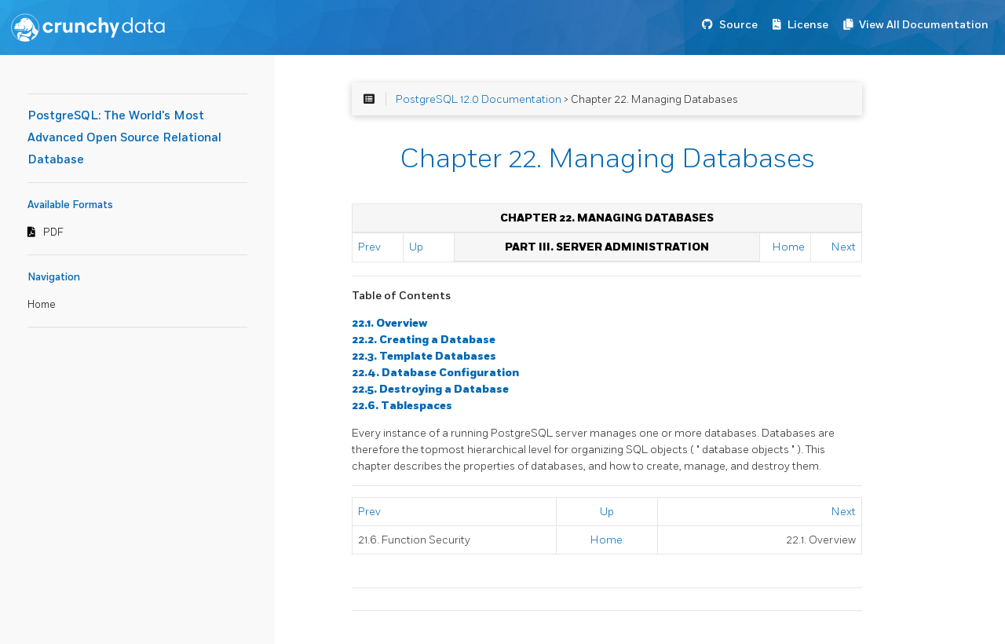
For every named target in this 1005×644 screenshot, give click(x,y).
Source (738, 24)
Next (843, 247)
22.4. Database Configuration (435, 372)
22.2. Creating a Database (423, 339)
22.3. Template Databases (424, 356)
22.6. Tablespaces (402, 405)
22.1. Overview (389, 323)
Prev (369, 247)
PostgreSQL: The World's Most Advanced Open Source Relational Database (124, 137)
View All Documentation (924, 24)
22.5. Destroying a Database (430, 389)
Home (41, 304)
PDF (53, 232)
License (808, 24)
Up (416, 247)
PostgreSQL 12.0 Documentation (478, 99)
